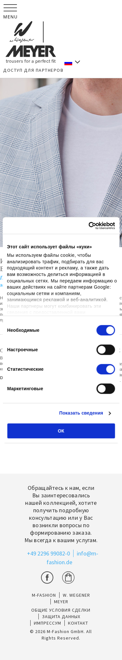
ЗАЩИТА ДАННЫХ (61, 616)
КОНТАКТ (78, 623)
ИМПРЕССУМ (47, 623)
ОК (61, 430)
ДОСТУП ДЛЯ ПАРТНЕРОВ (33, 70)
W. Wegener (76, 595)
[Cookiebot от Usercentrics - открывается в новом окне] (87, 226)
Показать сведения (81, 413)
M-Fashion (44, 595)
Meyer (61, 601)
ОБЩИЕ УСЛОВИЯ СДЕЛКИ (60, 610)
